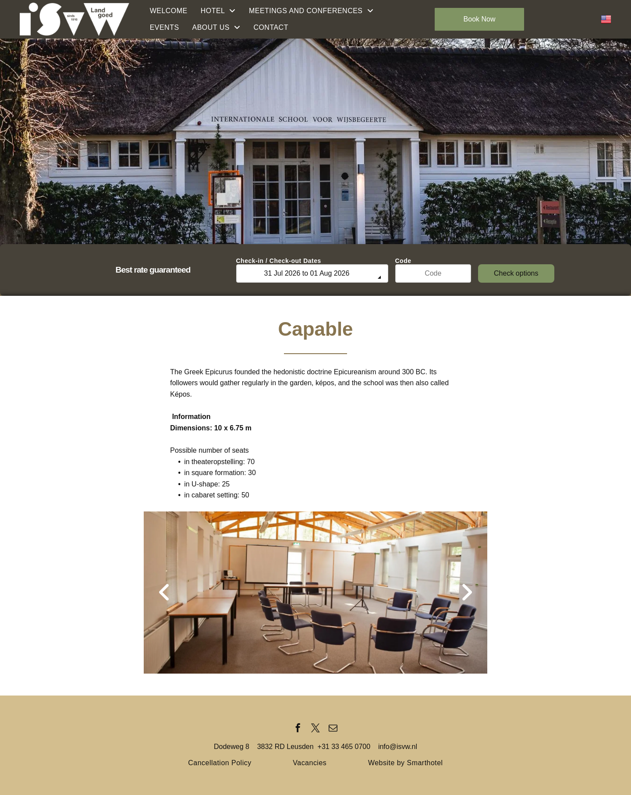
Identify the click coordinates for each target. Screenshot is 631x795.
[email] (333, 729)
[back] (164, 592)
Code (403, 260)
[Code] (433, 273)
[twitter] (315, 729)
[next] (466, 592)
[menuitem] (168, 11)
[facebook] (298, 729)
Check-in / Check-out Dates (278, 260)
